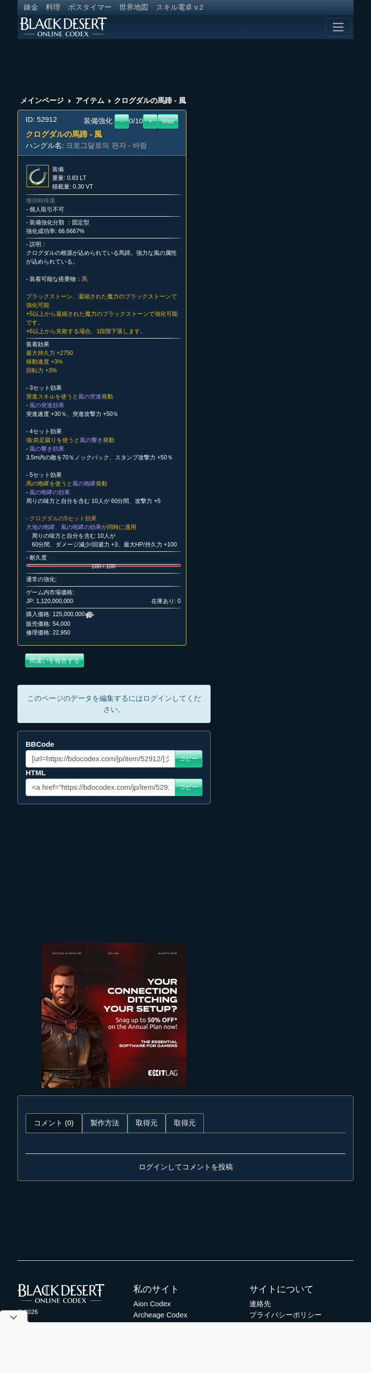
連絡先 (260, 1303)
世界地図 (133, 7)
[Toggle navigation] (338, 27)
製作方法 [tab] (104, 1123)
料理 (53, 7)
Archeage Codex (160, 1315)
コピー (188, 758)
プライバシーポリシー (285, 1315)
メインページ (42, 100)
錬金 (31, 7)
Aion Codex (152, 1303)
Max (168, 121)
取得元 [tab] (146, 1123)
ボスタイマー (90, 7)
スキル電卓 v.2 (179, 7)
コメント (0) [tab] (54, 1123)
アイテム (89, 100)
